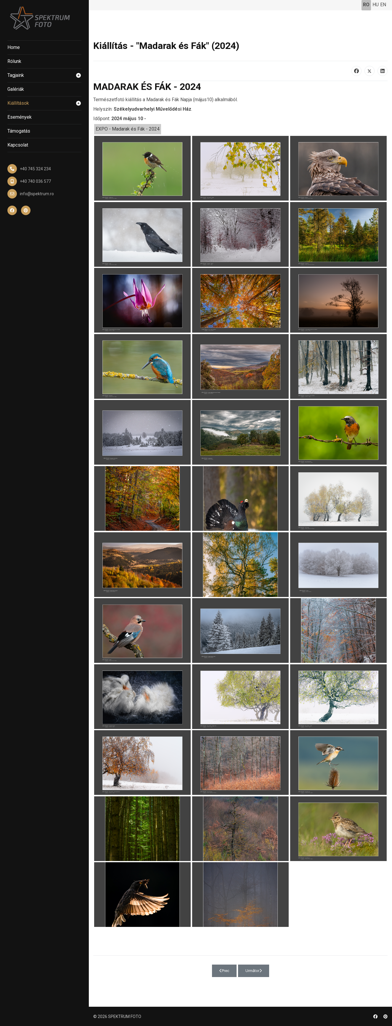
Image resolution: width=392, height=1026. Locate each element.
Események (19, 117)
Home (13, 47)
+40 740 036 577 (35, 181)
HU (375, 4)
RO (366, 4)
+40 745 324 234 (35, 168)
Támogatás (18, 131)
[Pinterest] (385, 1016)
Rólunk (14, 61)
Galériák (15, 89)
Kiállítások (44, 103)
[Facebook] (375, 1016)
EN (383, 4)
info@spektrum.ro (37, 193)
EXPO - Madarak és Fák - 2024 (128, 129)
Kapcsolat (17, 145)
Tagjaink (44, 75)
